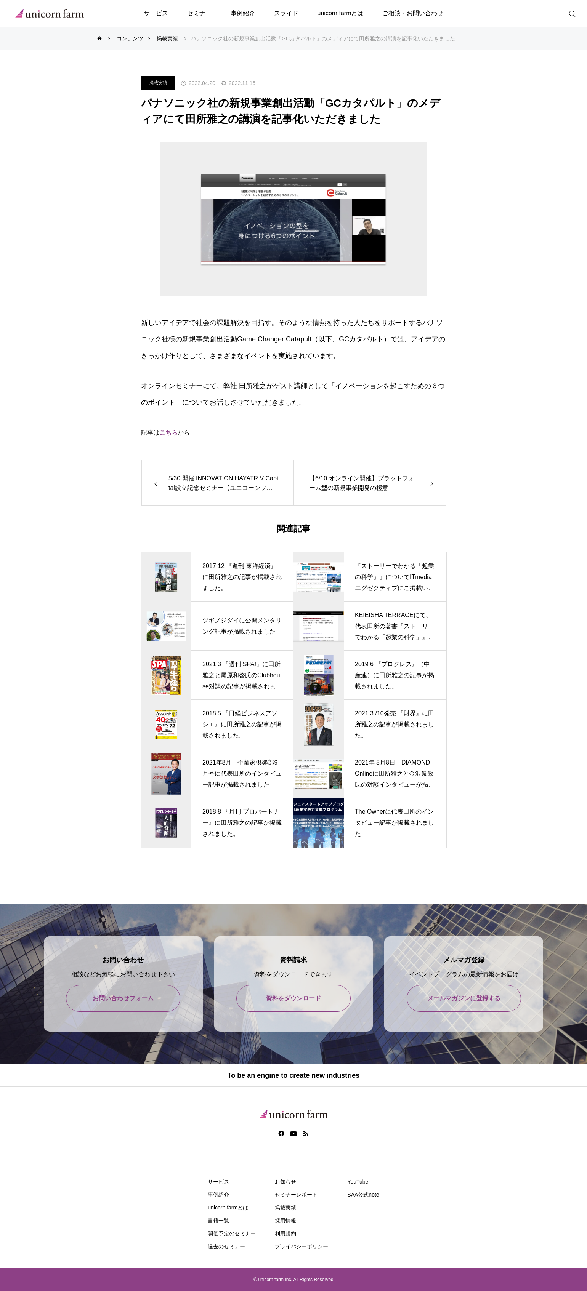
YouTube (357, 1181)
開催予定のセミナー (232, 1233)
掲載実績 (158, 82)
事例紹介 (243, 13)
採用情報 (285, 1220)
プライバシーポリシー (301, 1246)
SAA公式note (363, 1194)
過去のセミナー (226, 1246)
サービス (156, 13)
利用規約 (285, 1233)
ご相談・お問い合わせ (412, 13)
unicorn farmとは (341, 13)
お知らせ (285, 1181)
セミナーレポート (296, 1194)
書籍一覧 (218, 1220)
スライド (286, 13)
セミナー (199, 13)
